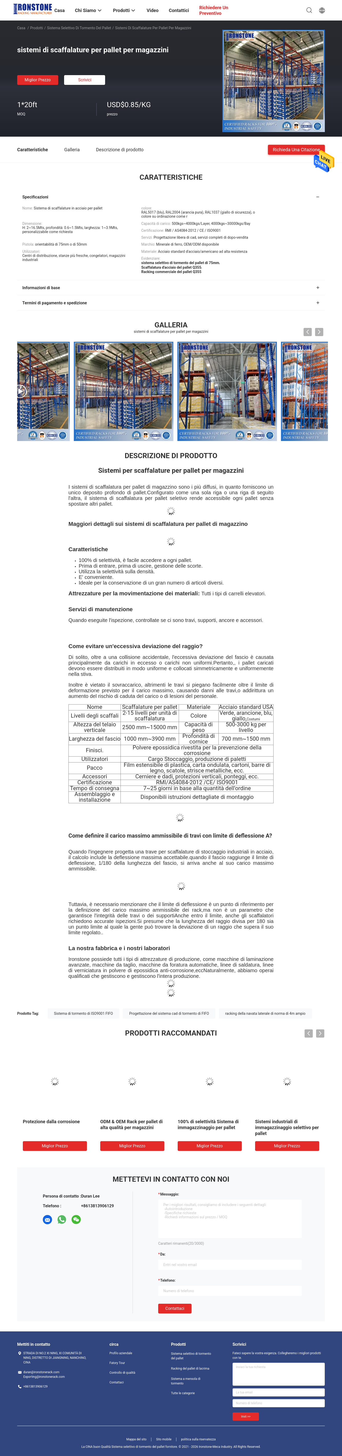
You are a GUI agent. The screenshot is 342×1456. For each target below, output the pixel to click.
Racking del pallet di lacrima (190, 1368)
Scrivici (84, 79)
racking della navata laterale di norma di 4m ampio (265, 1013)
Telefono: (167, 1280)
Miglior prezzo (38, 79)
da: (163, 1254)
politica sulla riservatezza (198, 1439)
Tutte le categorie (183, 1393)
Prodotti (36, 28)
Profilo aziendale (120, 1353)
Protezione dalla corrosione (51, 1121)
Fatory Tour (117, 1363)
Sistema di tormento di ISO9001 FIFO (83, 1013)
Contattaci (174, 1308)
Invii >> (245, 1416)
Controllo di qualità (122, 1372)
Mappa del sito (136, 1439)
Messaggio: (169, 1194)
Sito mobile (164, 1439)
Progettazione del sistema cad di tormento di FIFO (169, 1013)
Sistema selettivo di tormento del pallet (79, 28)
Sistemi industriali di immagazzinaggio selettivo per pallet (287, 1127)
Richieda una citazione (296, 149)
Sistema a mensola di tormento (185, 1381)
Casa (21, 28)
